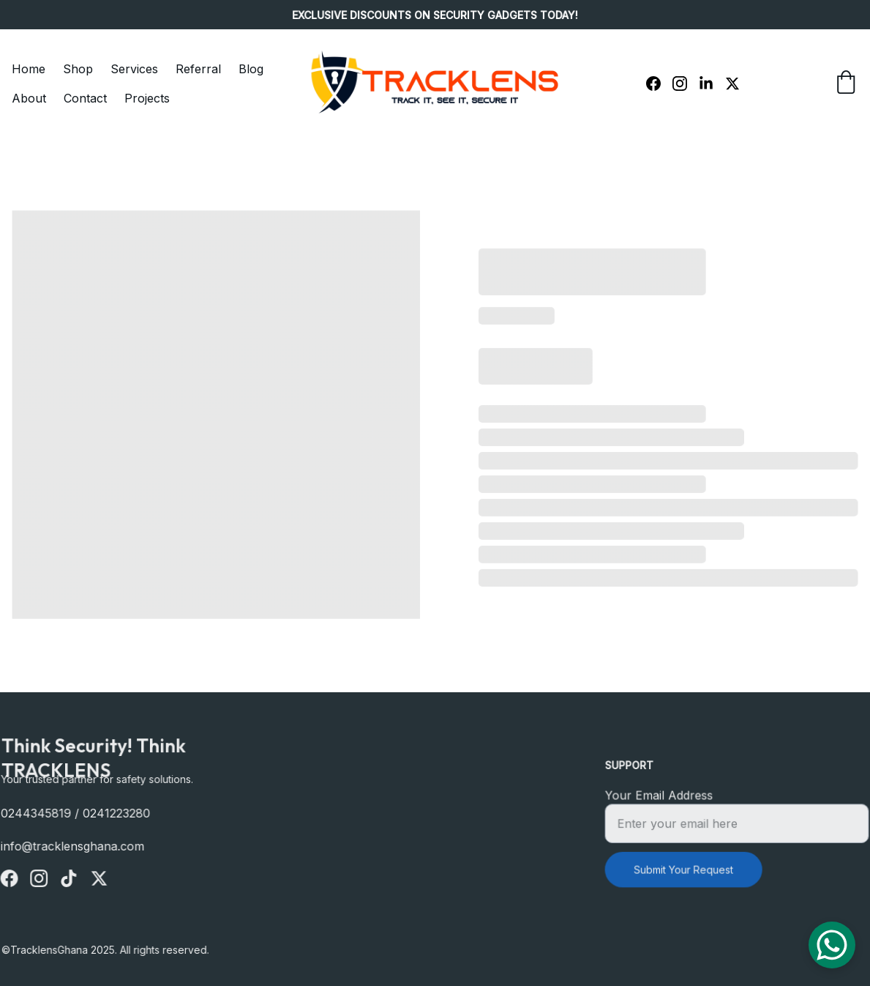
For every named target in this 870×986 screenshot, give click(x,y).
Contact (85, 98)
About (29, 98)
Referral (198, 69)
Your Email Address (661, 797)
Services (134, 69)
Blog (251, 69)
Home (28, 69)
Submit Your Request (685, 868)
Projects (147, 98)
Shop (78, 69)
